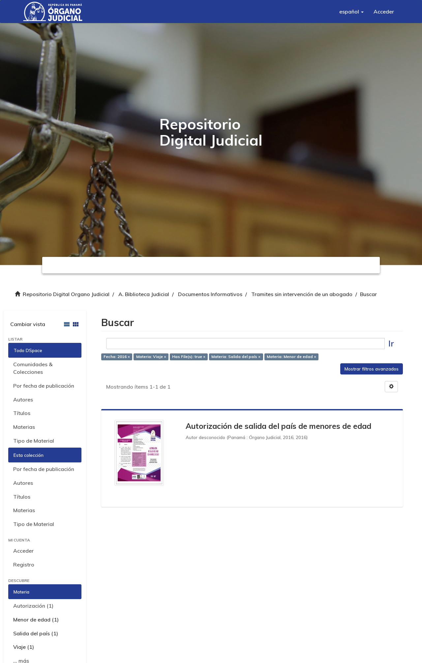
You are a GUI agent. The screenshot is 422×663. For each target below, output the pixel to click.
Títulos (21, 413)
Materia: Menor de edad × (291, 356)
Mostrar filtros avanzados (372, 369)
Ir (391, 343)
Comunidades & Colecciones (32, 368)
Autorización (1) (33, 605)
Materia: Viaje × (151, 356)
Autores (23, 399)
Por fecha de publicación (43, 385)
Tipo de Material (33, 440)
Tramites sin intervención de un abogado (301, 294)
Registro (23, 564)
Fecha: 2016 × (117, 356)
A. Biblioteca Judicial (143, 294)
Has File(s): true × (188, 356)
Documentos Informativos (210, 294)
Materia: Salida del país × (235, 356)
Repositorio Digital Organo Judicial (66, 294)
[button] (351, 11)
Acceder (23, 550)
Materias (24, 427)
